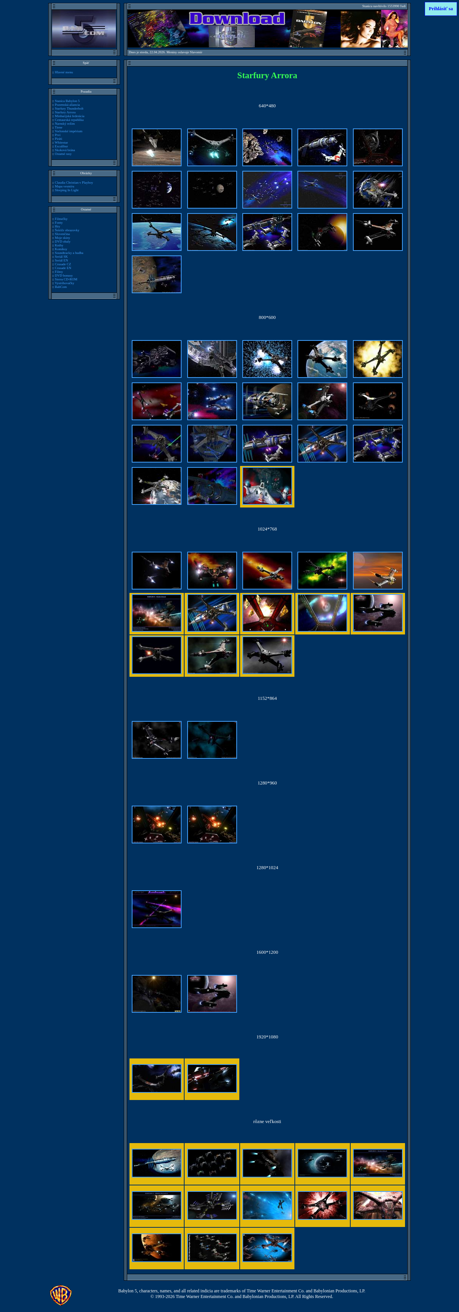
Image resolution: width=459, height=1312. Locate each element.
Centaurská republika (69, 120)
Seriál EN (61, 260)
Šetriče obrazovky (67, 230)
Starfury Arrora (65, 112)
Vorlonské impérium (68, 131)
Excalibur (61, 146)
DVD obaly (63, 241)
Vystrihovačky (64, 283)
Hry (57, 226)
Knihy (59, 245)
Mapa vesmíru (64, 186)
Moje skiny (62, 238)
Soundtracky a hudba (69, 253)
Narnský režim (65, 123)
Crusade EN (63, 268)
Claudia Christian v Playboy (74, 182)
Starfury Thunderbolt (69, 108)
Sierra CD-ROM (66, 279)
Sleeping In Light (67, 190)
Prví (57, 135)
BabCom (61, 287)
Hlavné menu (64, 72)
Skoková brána (65, 150)
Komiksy (61, 249)
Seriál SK (61, 256)
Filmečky (61, 219)
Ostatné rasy (63, 154)
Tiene (58, 127)
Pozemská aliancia (67, 105)
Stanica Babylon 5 (67, 101)
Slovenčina (62, 234)
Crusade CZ (63, 264)
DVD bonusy (64, 275)
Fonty (59, 222)
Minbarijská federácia (69, 116)
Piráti (58, 139)
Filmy (59, 272)
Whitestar (61, 142)
